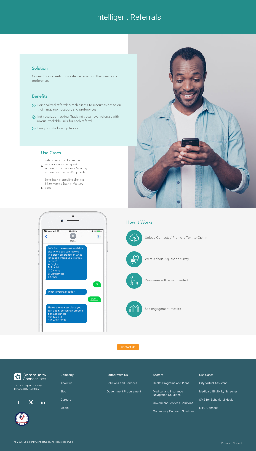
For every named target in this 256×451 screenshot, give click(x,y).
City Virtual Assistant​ (213, 383)
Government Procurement (124, 391)
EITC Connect (208, 408)
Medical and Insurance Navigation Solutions (168, 393)
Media (64, 408)
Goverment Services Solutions (173, 403)
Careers (65, 399)
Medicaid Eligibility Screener (218, 391)
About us (66, 383)
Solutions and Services (122, 383)
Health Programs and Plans (171, 383)
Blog (63, 391)
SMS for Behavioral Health (216, 399)
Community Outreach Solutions (173, 411)
